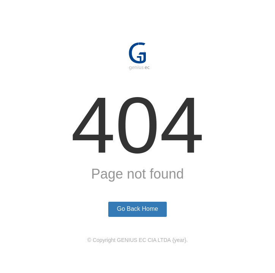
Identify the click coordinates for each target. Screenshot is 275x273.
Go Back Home (137, 209)
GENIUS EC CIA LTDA (144, 240)
